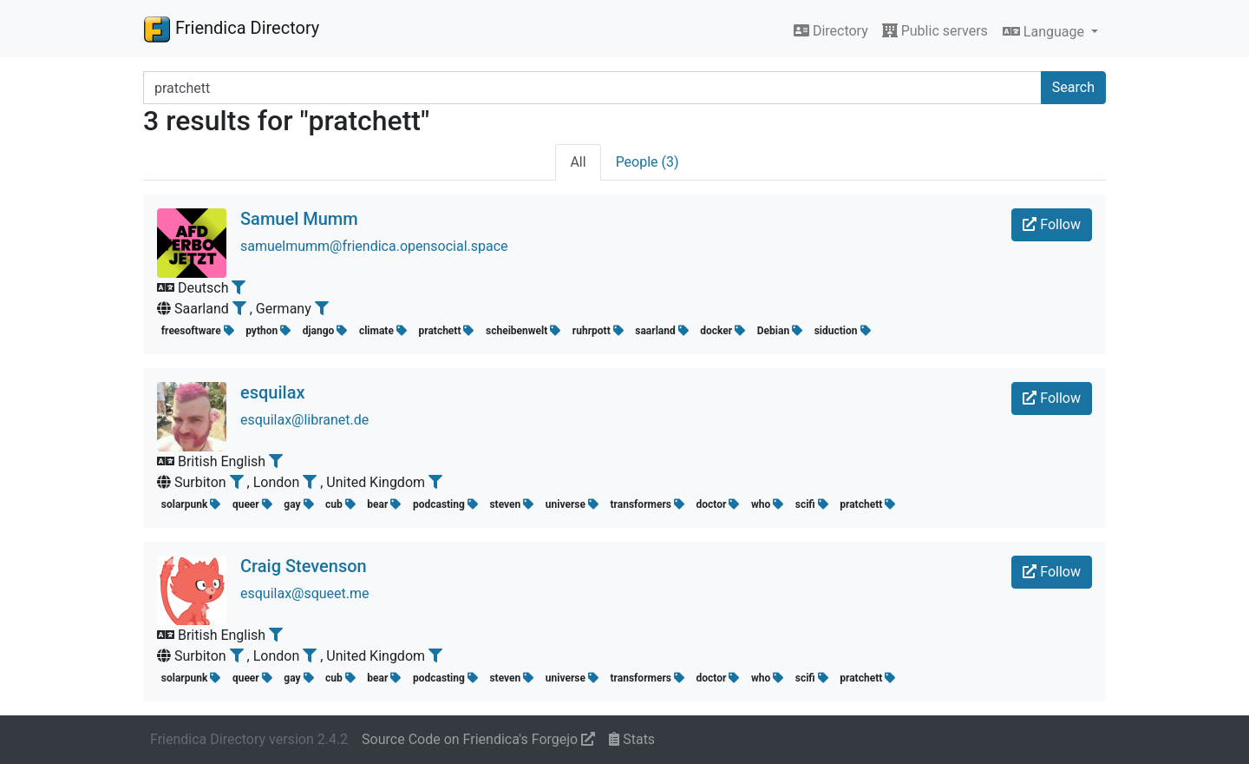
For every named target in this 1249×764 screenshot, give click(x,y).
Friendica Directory (231, 29)
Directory (831, 31)
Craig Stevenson (303, 566)
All (577, 162)
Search (1073, 87)
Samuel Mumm (299, 218)
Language (1045, 31)
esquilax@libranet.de (304, 420)
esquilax (272, 392)
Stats (632, 739)
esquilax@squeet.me (304, 593)
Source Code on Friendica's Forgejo (478, 739)
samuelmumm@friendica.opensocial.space (374, 246)
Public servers (935, 31)
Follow (1052, 224)
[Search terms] (592, 87)
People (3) (647, 162)
